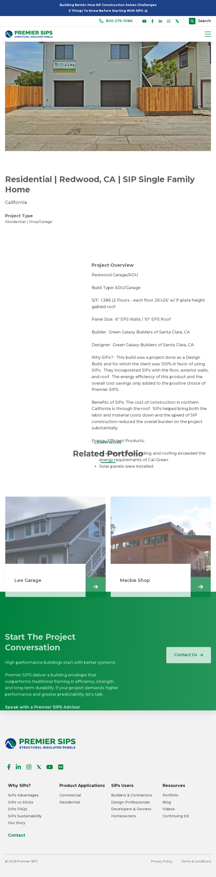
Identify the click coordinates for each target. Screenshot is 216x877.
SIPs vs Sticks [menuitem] (20, 802)
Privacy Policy (161, 861)
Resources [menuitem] (174, 785)
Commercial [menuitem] (70, 795)
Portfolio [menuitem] (170, 795)
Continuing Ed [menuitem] (176, 816)
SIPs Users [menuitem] (122, 785)
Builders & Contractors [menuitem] (131, 795)
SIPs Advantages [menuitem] (23, 795)
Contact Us (188, 666)
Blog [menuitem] (167, 802)
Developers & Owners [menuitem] (131, 809)
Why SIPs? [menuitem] (19, 785)
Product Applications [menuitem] (82, 785)
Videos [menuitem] (169, 809)
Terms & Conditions (196, 861)
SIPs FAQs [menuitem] (17, 809)
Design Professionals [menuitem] (130, 802)
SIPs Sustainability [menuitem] (25, 816)
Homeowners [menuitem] (123, 816)
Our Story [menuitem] (16, 823)
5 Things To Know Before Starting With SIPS (108, 11)
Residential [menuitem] (69, 802)
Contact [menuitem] (16, 835)
